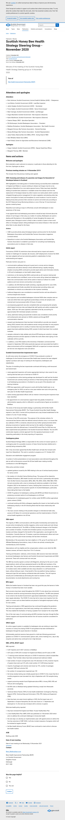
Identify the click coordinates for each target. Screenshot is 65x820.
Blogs (55, 29)
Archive (15, 805)
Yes (10, 778)
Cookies (26, 805)
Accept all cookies (12, 18)
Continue (9, 791)
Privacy (51, 805)
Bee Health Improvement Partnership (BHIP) (21, 82)
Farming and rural (13, 58)
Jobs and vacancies (43, 805)
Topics (13, 29)
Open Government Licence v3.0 (31, 812)
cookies (13, 3)
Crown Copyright (33, 805)
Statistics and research (36, 29)
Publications (25, 29)
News (18, 29)
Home (7, 33)
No (10, 782)
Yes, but (11, 786)
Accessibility (8, 805)
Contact (20, 805)
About (7, 29)
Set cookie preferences (43, 18)
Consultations (48, 29)
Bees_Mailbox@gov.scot (13, 751)
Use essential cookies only (27, 18)
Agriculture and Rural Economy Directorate (20, 57)
